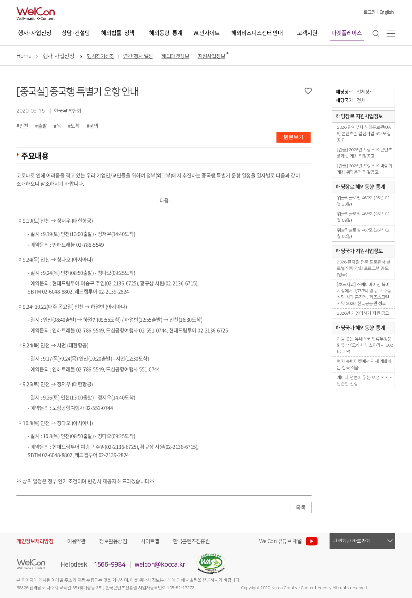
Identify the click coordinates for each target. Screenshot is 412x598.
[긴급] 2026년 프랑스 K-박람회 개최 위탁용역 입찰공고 (364, 169)
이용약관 (76, 541)
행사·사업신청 (34, 32)
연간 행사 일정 (138, 56)
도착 (75, 125)
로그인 (370, 12)
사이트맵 (150, 541)
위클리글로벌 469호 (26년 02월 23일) (363, 201)
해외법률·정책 (117, 32)
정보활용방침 (113, 541)
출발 (42, 125)
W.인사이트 (206, 32)
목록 (301, 507)
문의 (93, 125)
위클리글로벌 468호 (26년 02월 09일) (363, 217)
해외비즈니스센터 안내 (257, 32)
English (386, 12)
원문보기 (293, 137)
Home (23, 56)
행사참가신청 (100, 56)
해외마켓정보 (175, 56)
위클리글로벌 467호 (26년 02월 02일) (363, 233)
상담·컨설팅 (76, 32)
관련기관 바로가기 (352, 541)
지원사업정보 (211, 56)
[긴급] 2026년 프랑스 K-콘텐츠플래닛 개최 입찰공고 (364, 153)
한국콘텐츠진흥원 (191, 541)
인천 (23, 125)
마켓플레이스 (346, 32)
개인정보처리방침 (34, 541)
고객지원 (307, 32)
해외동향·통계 (165, 32)
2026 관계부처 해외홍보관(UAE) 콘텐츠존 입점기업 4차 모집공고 (364, 134)
